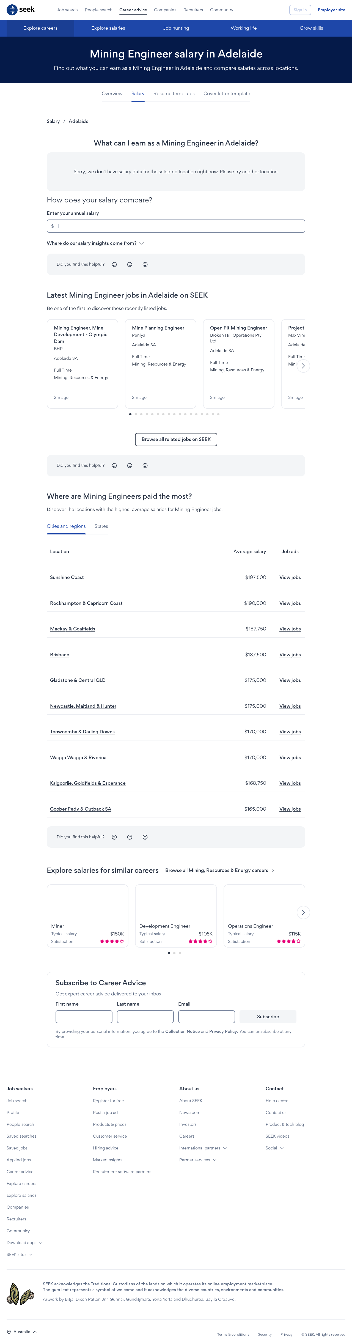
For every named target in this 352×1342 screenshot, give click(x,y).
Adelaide (79, 121)
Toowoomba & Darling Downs (82, 725)
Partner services (194, 1153)
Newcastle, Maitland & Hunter (83, 699)
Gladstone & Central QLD (78, 673)
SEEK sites (16, 1247)
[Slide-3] (147, 407)
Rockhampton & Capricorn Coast (86, 596)
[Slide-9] (180, 407)
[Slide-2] (141, 407)
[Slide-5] (158, 407)
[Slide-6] (163, 407)
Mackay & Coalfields (72, 622)
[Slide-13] (202, 407)
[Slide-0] (130, 407)
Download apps (21, 1235)
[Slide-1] (136, 407)
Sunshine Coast (67, 570)
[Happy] (145, 264)
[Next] (303, 362)
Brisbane (59, 648)
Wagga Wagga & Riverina (78, 750)
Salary (53, 121)
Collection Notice (182, 1024)
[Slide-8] (174, 407)
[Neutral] (129, 264)
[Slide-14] (207, 407)
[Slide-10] (185, 407)
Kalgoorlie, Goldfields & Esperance (88, 776)
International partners (199, 1141)
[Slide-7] (169, 407)
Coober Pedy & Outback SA (80, 802)
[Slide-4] (152, 407)
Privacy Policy (223, 1024)
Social (271, 1141)
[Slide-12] (196, 407)
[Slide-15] (213, 407)
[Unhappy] (114, 264)
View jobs (290, 570)
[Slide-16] (218, 407)
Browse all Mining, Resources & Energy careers (220, 863)
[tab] (114, 93)
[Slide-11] (191, 407)
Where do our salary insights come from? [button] (95, 243)
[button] (22, 1325)
